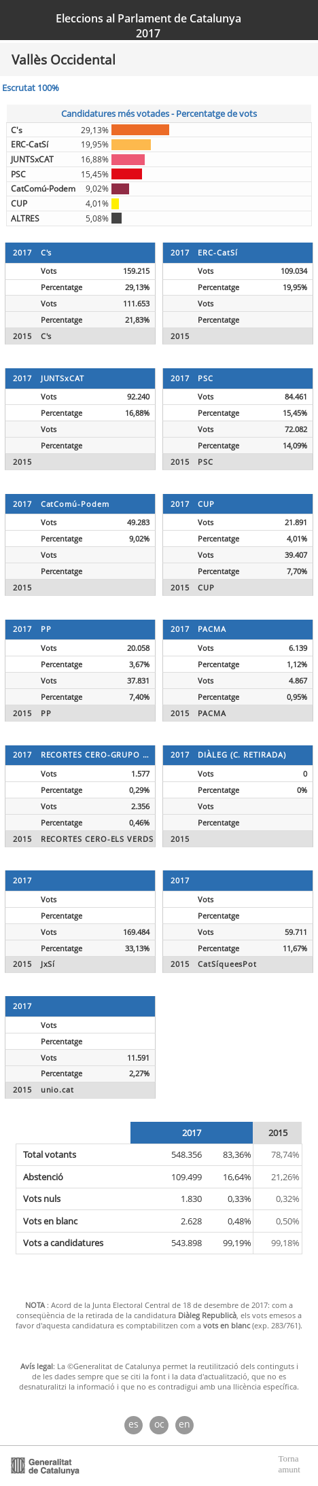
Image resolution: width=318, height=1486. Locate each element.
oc (159, 1423)
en (184, 1423)
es (133, 1423)
